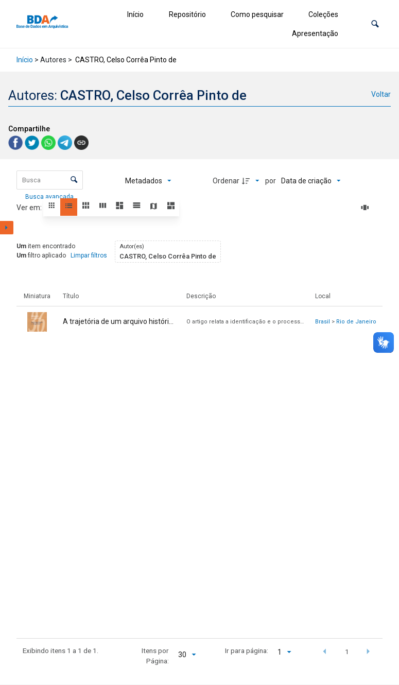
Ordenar (226, 181)
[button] (375, 24)
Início (135, 14)
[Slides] (366, 207)
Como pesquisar (257, 14)
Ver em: (29, 207)
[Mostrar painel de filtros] (6, 227)
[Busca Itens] (49, 180)
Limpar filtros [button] (89, 255)
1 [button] (347, 651)
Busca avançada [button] (50, 196)
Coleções (323, 14)
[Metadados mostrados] (148, 181)
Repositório (187, 14)
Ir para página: (246, 650)
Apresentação (315, 33)
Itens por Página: (155, 655)
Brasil (322, 321)
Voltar (381, 94)
